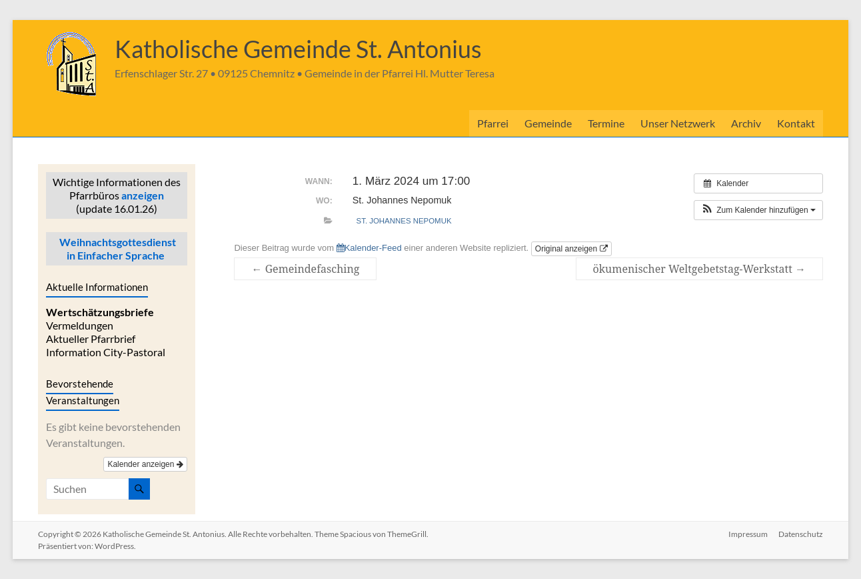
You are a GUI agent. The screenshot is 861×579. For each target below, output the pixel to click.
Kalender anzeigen (145, 464)
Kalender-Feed (369, 248)
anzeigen (142, 195)
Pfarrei (492, 123)
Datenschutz (800, 534)
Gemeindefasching (305, 268)
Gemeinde (548, 123)
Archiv (746, 123)
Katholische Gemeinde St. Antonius (298, 48)
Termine (606, 123)
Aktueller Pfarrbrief (90, 338)
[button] (758, 210)
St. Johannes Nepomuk (404, 221)
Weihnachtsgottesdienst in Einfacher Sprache (116, 248)
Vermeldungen (79, 325)
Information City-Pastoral (105, 352)
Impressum (748, 534)
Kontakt (796, 123)
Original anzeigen (571, 248)
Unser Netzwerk (677, 123)
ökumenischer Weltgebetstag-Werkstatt (699, 268)
